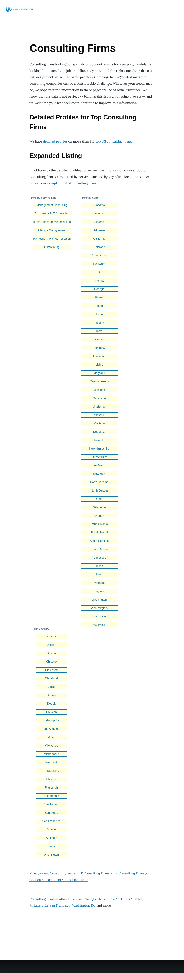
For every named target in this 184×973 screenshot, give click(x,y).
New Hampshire (99, 448)
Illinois (99, 314)
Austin (51, 644)
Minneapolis (51, 753)
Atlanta (51, 636)
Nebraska (99, 431)
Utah (99, 574)
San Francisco (51, 821)
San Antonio (51, 804)
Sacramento (51, 795)
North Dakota (99, 490)
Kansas (99, 339)
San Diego (51, 812)
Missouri (99, 414)
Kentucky (99, 347)
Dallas (51, 686)
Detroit (51, 703)
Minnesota (99, 398)
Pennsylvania (99, 524)
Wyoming (99, 624)
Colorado (99, 247)
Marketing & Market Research (52, 238)
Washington (99, 599)
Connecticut (99, 255)
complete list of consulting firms (71, 183)
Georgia (99, 289)
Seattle (51, 829)
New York (99, 473)
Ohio (99, 498)
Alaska (99, 213)
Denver (51, 695)
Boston (51, 653)
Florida (99, 280)
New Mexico (99, 465)
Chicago (51, 661)
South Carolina (99, 540)
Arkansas (99, 230)
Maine (99, 364)
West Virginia (99, 608)
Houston (51, 711)
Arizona (99, 221)
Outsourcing (52, 247)
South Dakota (99, 549)
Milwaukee (51, 745)
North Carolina (99, 482)
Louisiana (99, 356)
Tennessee (99, 557)
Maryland (99, 373)
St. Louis (51, 837)
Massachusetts (99, 381)
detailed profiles (55, 141)
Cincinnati (51, 670)
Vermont (99, 582)
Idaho (99, 305)
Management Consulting (51, 205)
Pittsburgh (51, 787)
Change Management (52, 230)
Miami (51, 737)
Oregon (99, 515)
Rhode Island (99, 532)
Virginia (99, 591)
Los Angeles (51, 728)
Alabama (99, 205)
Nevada (99, 440)
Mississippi (99, 406)
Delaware (99, 263)
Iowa (99, 331)
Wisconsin (99, 616)
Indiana (99, 322)
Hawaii (99, 297)
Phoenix (51, 779)
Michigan (99, 389)
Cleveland (51, 678)
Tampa (51, 846)
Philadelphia (51, 770)
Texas (99, 566)
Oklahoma (99, 507)
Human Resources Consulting (52, 221)
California (99, 238)
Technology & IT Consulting (51, 213)
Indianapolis (51, 720)
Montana (99, 423)
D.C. (99, 272)
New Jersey (99, 456)
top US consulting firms (113, 141)
